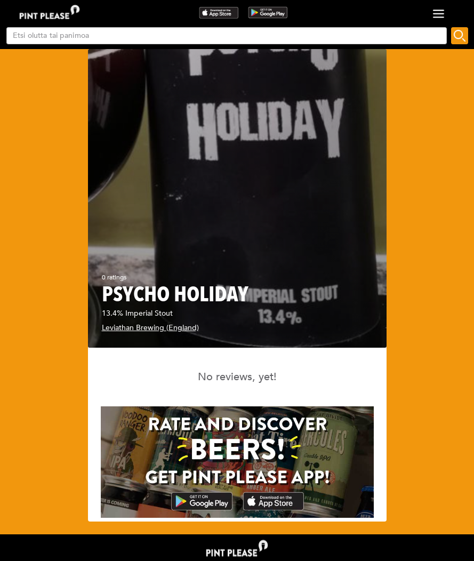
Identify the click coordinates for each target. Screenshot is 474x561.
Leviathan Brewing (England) (150, 328)
